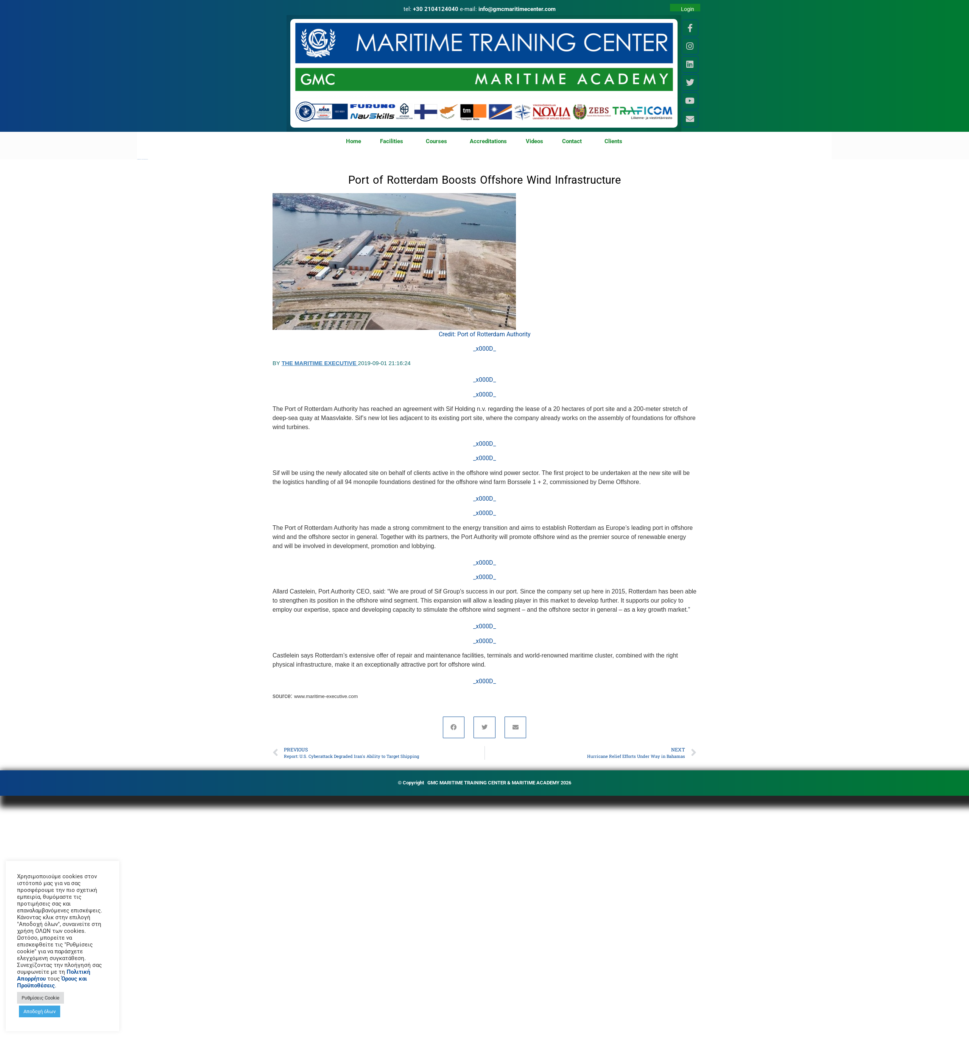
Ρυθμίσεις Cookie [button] (40, 998)
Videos (534, 141)
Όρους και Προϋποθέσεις (52, 982)
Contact (574, 141)
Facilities (393, 141)
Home (353, 141)
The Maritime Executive (320, 363)
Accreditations (488, 141)
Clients (613, 141)
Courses (438, 141)
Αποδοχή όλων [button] (39, 1011)
